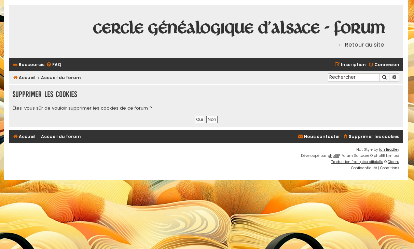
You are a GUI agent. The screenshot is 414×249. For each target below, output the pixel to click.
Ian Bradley (389, 149)
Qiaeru (393, 161)
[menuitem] (53, 65)
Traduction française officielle (357, 161)
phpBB (333, 155)
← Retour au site (361, 45)
